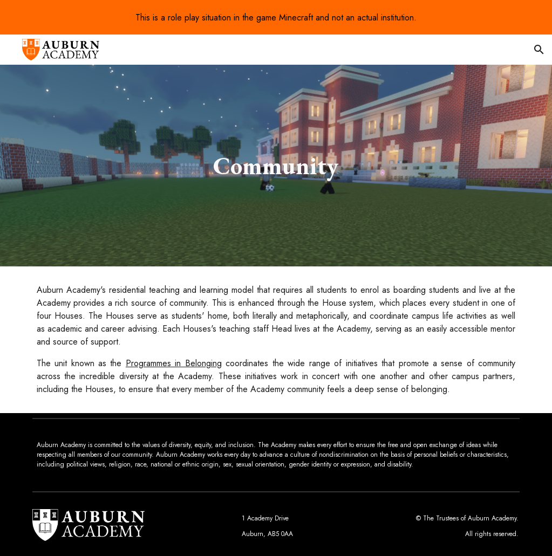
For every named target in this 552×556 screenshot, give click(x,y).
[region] (276, 17)
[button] (539, 50)
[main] (276, 166)
